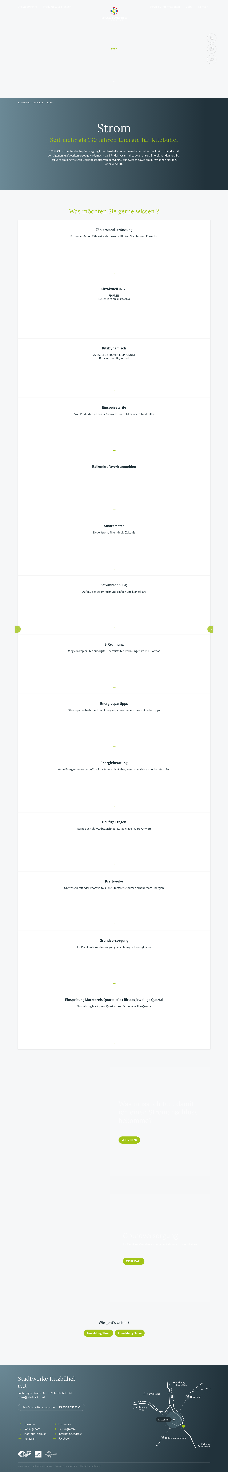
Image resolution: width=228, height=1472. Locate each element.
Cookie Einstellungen (90, 1465)
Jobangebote (29, 1429)
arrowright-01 (114, 273)
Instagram (27, 1438)
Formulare (61, 1424)
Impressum (23, 1465)
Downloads (27, 1424)
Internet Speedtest (67, 1434)
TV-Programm (64, 1429)
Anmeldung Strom (98, 1333)
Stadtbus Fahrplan (32, 1434)
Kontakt (203, 7)
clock (211, 49)
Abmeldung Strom (130, 1333)
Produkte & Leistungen (57, 7)
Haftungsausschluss (42, 1465)
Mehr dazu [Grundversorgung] (133, 1261)
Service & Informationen (165, 7)
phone (211, 38)
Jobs (189, 7)
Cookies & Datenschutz (66, 1465)
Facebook (61, 1438)
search (211, 59)
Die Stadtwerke (27, 7)
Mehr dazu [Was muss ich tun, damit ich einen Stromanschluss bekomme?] (129, 1140)
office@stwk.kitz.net (31, 1397)
